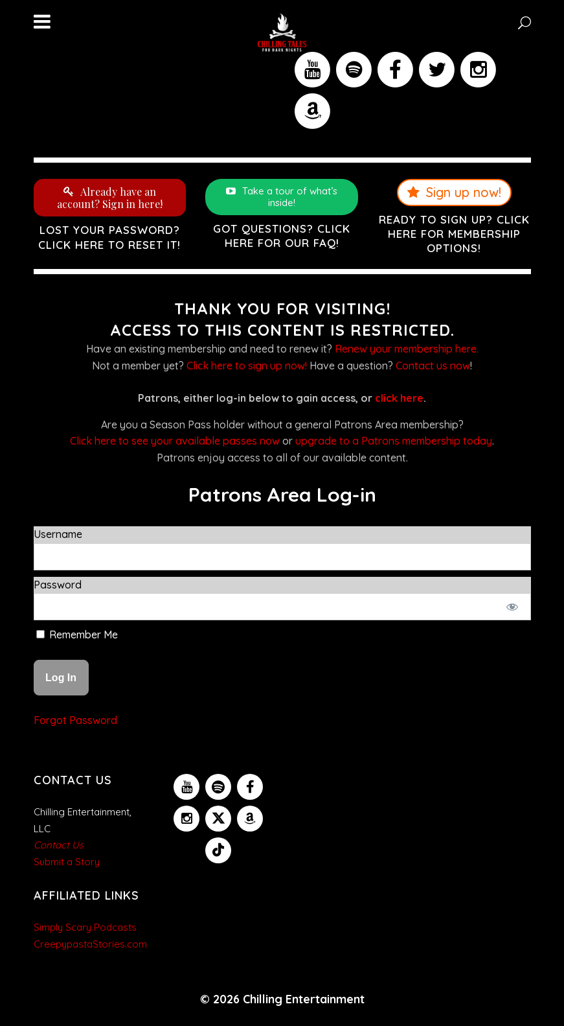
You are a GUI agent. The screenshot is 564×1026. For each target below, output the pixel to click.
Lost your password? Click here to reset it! (109, 237)
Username (58, 534)
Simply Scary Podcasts (85, 927)
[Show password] (511, 606)
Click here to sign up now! (246, 365)
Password (58, 584)
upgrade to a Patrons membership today (393, 440)
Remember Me (77, 634)
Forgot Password (75, 720)
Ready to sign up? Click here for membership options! (454, 234)
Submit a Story (67, 862)
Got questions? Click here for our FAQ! (281, 236)
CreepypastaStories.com (90, 944)
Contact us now (433, 365)
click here (399, 397)
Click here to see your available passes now (175, 440)
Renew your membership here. (407, 348)
